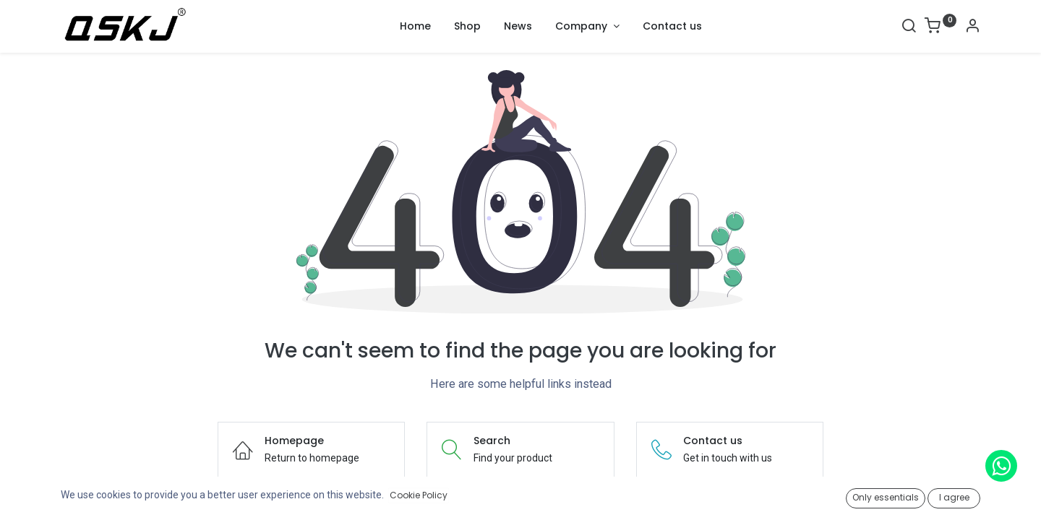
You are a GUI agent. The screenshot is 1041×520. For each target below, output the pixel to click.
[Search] (909, 27)
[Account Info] (972, 27)
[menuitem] (415, 27)
